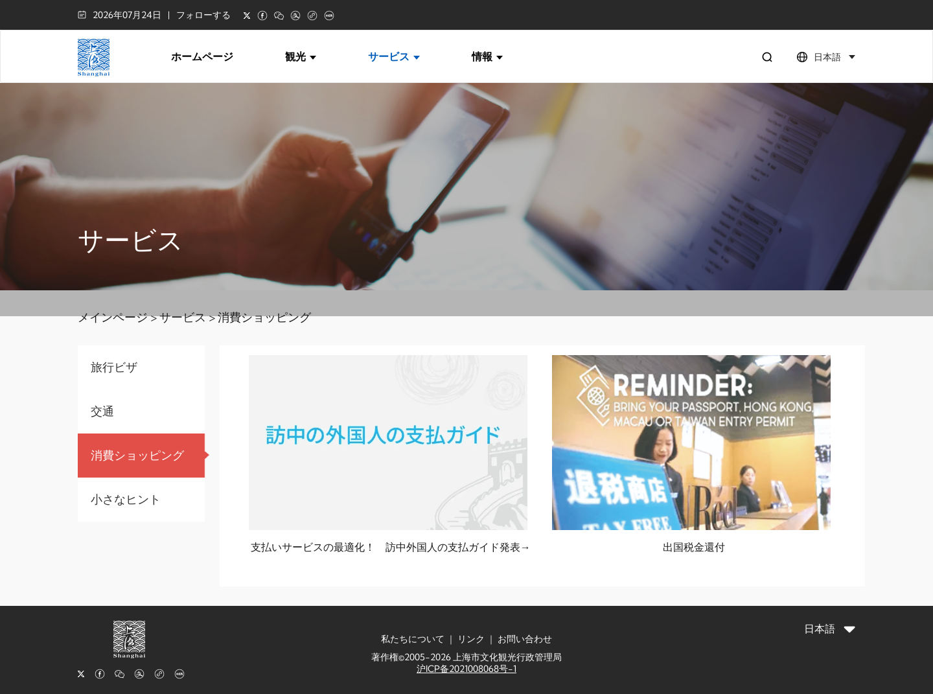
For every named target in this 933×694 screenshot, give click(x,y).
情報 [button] (487, 56)
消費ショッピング (264, 317)
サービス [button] (394, 56)
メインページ (113, 317)
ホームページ (202, 56)
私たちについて (412, 639)
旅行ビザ (114, 367)
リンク (471, 639)
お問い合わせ (525, 639)
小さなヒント (126, 499)
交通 (102, 411)
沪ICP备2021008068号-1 (466, 669)
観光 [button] (300, 56)
